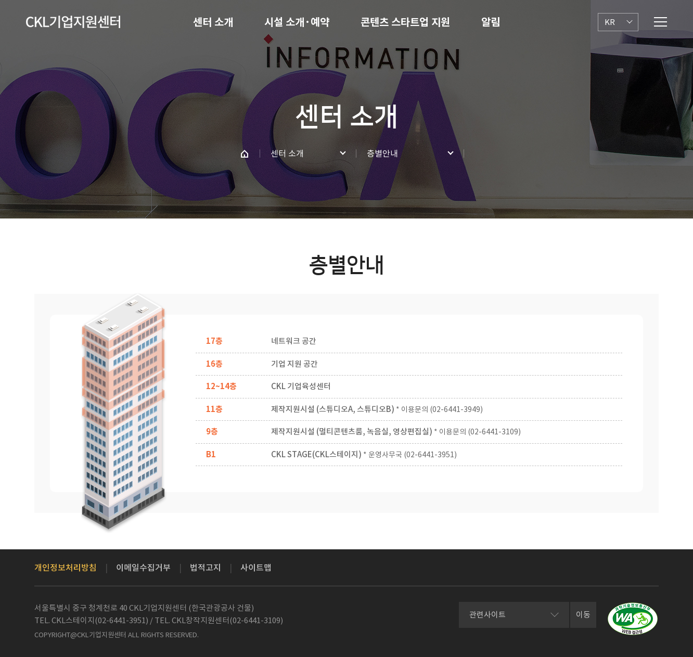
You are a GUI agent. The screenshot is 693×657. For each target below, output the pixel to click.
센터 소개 (213, 22)
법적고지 (205, 567)
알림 (490, 22)
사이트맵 (256, 567)
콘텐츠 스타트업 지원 (405, 22)
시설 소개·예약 (296, 22)
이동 (583, 615)
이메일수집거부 (143, 567)
